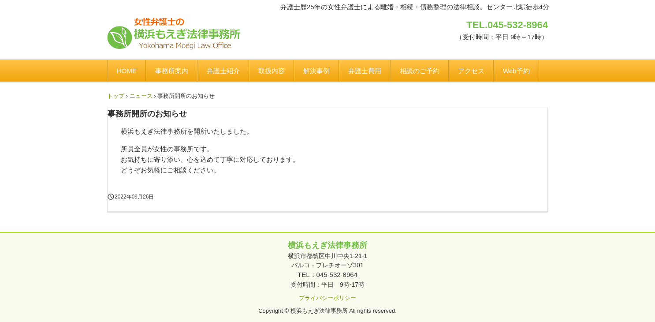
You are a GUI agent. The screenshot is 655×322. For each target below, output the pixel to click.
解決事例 (316, 71)
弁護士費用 (364, 71)
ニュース (141, 96)
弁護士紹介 (223, 71)
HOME (127, 71)
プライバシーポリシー (327, 298)
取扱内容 (271, 71)
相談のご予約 (419, 71)
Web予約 (516, 71)
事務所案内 (171, 71)
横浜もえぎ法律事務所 (173, 34)
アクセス (471, 71)
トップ (115, 96)
